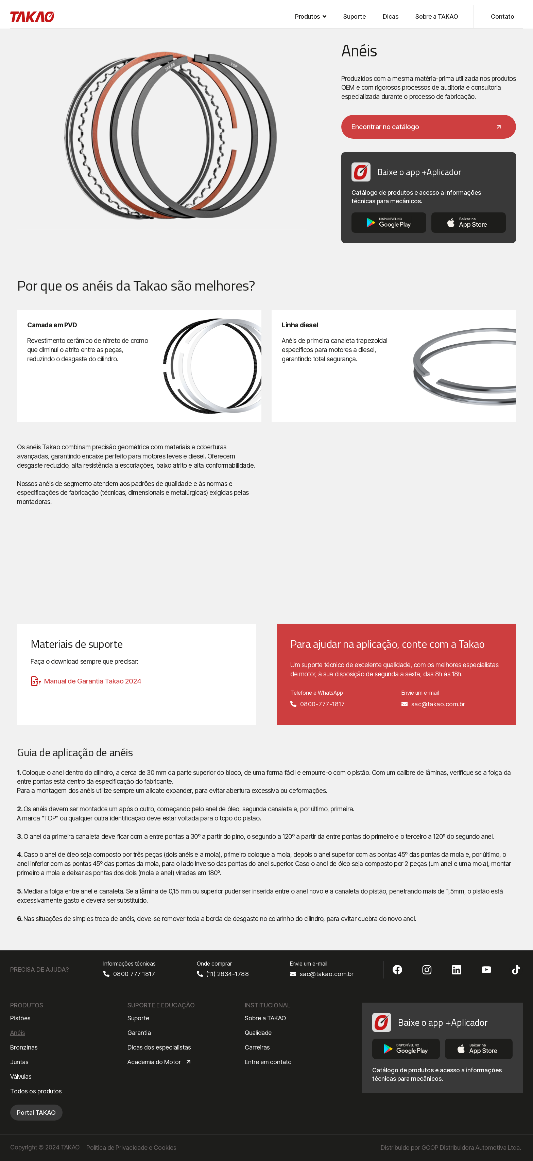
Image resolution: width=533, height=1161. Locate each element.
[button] (311, 16)
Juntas (19, 1061)
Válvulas (21, 1076)
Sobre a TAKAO (436, 16)
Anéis (17, 1032)
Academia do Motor (154, 1061)
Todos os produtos (36, 1091)
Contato (502, 16)
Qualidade (258, 1032)
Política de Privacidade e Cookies (131, 1148)
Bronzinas (24, 1047)
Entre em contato (268, 1061)
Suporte (354, 16)
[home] (32, 16)
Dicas (390, 16)
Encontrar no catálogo (385, 127)
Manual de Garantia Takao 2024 (92, 681)
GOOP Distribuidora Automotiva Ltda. (471, 1147)
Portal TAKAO (36, 1112)
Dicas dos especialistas (159, 1047)
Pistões (20, 1018)
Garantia (139, 1032)
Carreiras (257, 1047)
